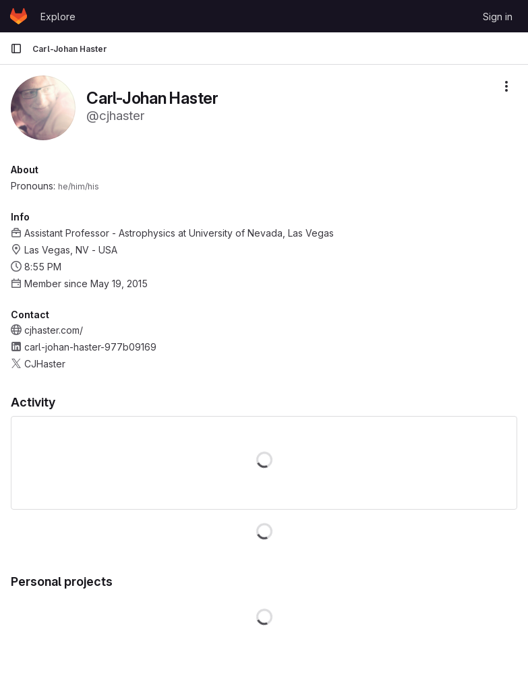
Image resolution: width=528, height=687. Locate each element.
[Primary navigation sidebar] (16, 48)
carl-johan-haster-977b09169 (90, 347)
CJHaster (44, 363)
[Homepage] (18, 16)
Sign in (497, 16)
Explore (58, 16)
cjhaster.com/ (53, 330)
